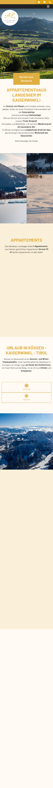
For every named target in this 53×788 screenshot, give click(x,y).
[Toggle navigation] (48, 6)
